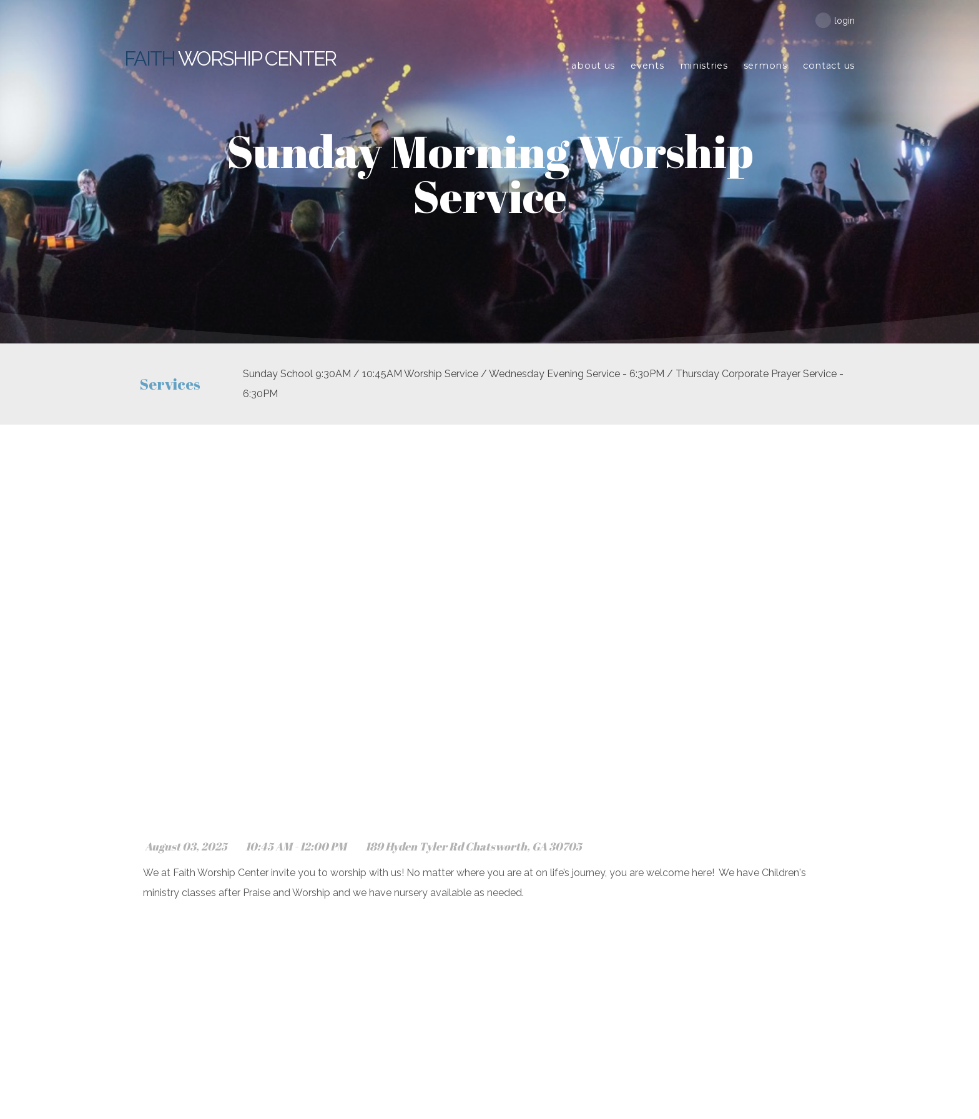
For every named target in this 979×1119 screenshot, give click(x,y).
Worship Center (230, 58)
